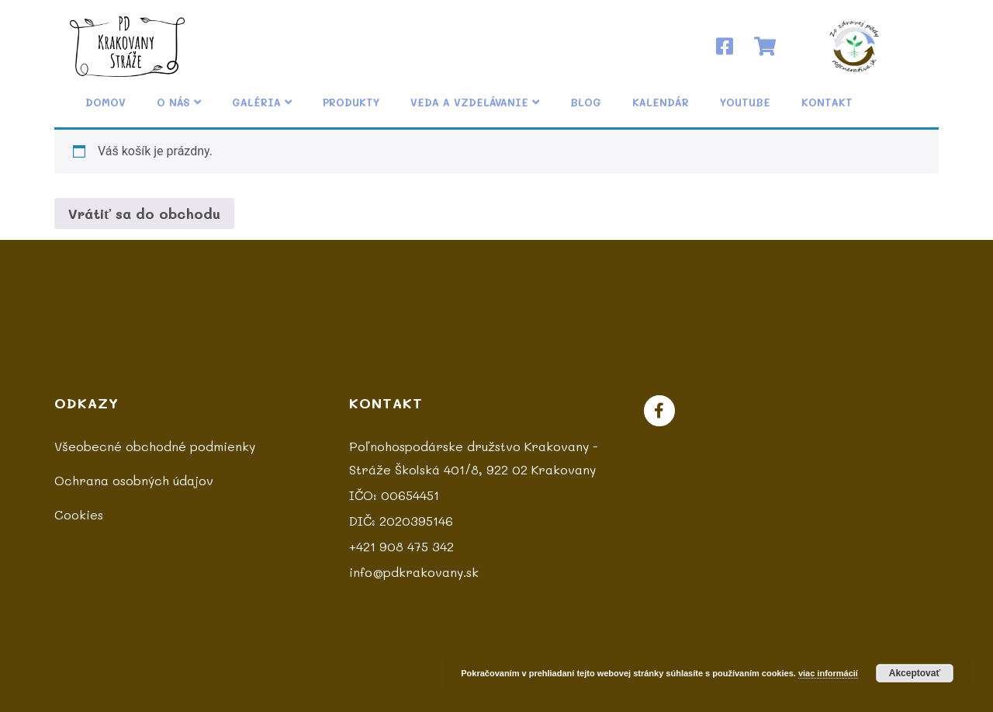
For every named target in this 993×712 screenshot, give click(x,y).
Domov (105, 102)
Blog (585, 102)
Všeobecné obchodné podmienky (154, 446)
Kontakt (827, 102)
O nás (179, 102)
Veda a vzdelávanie (474, 102)
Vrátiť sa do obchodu (144, 213)
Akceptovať (914, 673)
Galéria (262, 102)
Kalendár (660, 102)
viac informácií (828, 673)
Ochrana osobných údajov (133, 480)
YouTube (745, 102)
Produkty (351, 102)
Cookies (78, 514)
